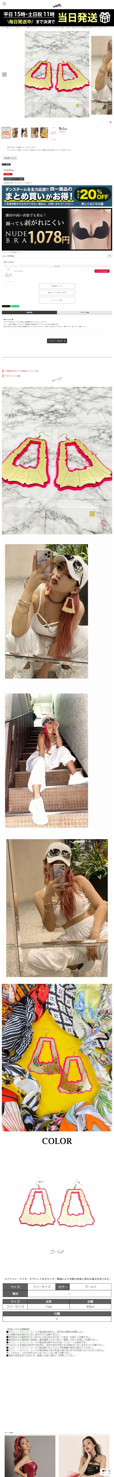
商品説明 (29, 312)
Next (109, 74)
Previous (4, 74)
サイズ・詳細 (84, 312)
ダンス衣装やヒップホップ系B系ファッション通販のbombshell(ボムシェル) (22, 27)
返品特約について (57, 286)
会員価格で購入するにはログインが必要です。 (18, 183)
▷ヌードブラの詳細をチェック (12, 252)
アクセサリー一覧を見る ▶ (57, 341)
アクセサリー (47, 27)
